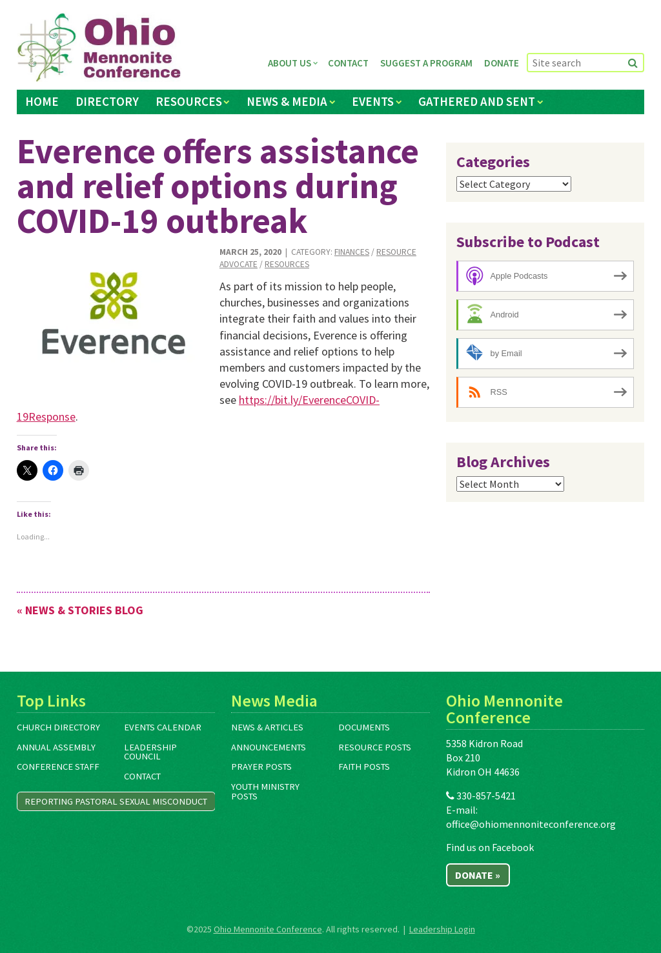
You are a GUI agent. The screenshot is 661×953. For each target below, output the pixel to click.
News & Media (287, 101)
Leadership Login (442, 929)
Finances (351, 251)
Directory (107, 101)
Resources (189, 101)
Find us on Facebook (490, 847)
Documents (364, 727)
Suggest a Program (426, 63)
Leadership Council (150, 752)
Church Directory (58, 727)
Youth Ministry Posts (265, 791)
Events (373, 101)
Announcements (268, 747)
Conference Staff (58, 766)
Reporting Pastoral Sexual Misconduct (116, 801)
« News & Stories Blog (80, 610)
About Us (289, 63)
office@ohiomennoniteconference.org (531, 824)
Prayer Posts (261, 766)
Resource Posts (374, 747)
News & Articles (267, 727)
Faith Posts (364, 766)
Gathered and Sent (476, 101)
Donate (501, 63)
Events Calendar (162, 727)
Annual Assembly (56, 747)
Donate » (477, 874)
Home (42, 101)
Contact (348, 63)
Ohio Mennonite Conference (268, 929)
